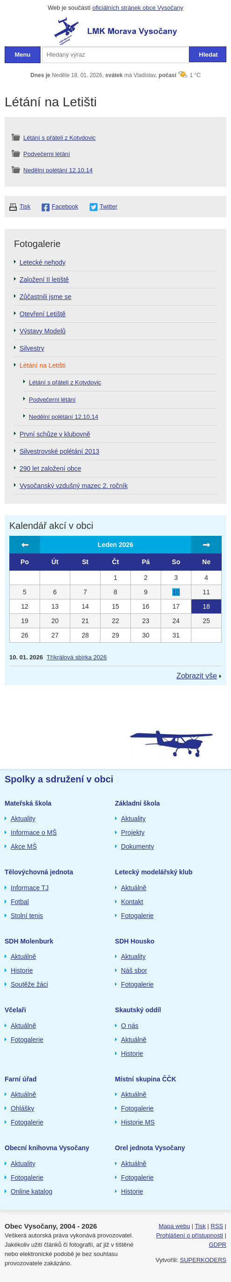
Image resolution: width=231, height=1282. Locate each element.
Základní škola (137, 803)
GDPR (217, 1244)
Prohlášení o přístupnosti (189, 1235)
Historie (22, 970)
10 (176, 592)
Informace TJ (29, 888)
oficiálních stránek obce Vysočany (137, 7)
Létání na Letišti (43, 365)
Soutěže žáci (29, 984)
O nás (129, 1025)
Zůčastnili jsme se (45, 296)
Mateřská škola (28, 803)
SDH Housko (135, 941)
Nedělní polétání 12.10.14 (58, 170)
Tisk (25, 206)
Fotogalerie (137, 915)
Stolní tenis (27, 915)
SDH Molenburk (29, 941)
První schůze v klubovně (55, 434)
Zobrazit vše (197, 676)
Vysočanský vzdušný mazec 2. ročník (74, 485)
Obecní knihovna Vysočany (47, 1148)
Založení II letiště (44, 279)
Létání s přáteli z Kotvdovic (59, 137)
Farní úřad (20, 1079)
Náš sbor (134, 970)
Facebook (65, 206)
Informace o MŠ (34, 832)
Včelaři (15, 1010)
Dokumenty (137, 846)
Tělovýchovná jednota (39, 872)
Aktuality (23, 818)
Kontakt (132, 901)
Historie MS (138, 1122)
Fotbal (20, 901)
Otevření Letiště (43, 314)
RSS (217, 1226)
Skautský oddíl (138, 1010)
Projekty (133, 832)
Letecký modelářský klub (154, 872)
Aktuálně (133, 888)
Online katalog (32, 1191)
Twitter (108, 206)
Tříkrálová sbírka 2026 (77, 657)
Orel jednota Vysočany (150, 1148)
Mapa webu (174, 1226)
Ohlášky (22, 1108)
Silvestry (32, 348)
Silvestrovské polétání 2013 (59, 451)
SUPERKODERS (203, 1259)
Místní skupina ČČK (145, 1079)
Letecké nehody (43, 262)
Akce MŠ (24, 846)
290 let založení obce (50, 468)
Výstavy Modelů (43, 331)
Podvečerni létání (46, 153)
